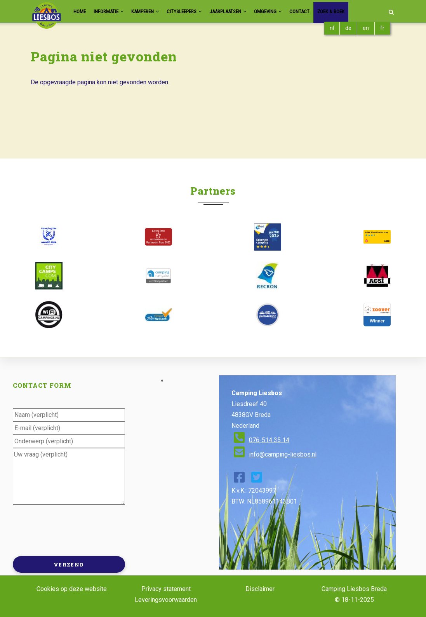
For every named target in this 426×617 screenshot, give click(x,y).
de (348, 28)
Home (80, 11)
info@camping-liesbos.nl (282, 454)
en (366, 28)
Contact (325, 11)
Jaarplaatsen (246, 11)
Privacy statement (166, 589)
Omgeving (290, 11)
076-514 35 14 (269, 440)
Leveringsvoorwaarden (166, 599)
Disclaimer (260, 589)
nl (332, 28)
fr (382, 28)
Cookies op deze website (72, 589)
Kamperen (153, 11)
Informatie (112, 11)
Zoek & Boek (360, 11)
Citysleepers (197, 11)
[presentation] (72, 529)
